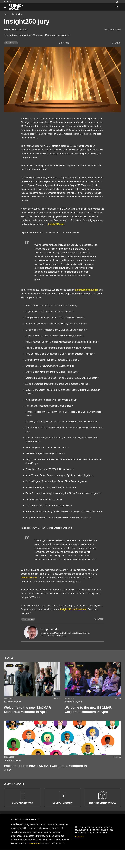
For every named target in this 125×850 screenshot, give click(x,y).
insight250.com (56, 224)
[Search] (117, 7)
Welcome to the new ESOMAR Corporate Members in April (27, 710)
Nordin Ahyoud (13, 702)
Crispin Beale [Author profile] (21, 29)
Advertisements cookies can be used (95, 830)
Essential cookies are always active (94, 827)
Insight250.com (29, 577)
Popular (19, 666)
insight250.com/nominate (73, 609)
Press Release (11, 43)
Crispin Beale (49, 629)
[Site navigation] (4, 7)
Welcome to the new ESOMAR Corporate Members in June (45, 768)
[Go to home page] (16, 7)
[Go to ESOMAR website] (7, 1)
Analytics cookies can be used (92, 832)
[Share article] (115, 43)
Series (9, 666)
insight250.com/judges (86, 290)
